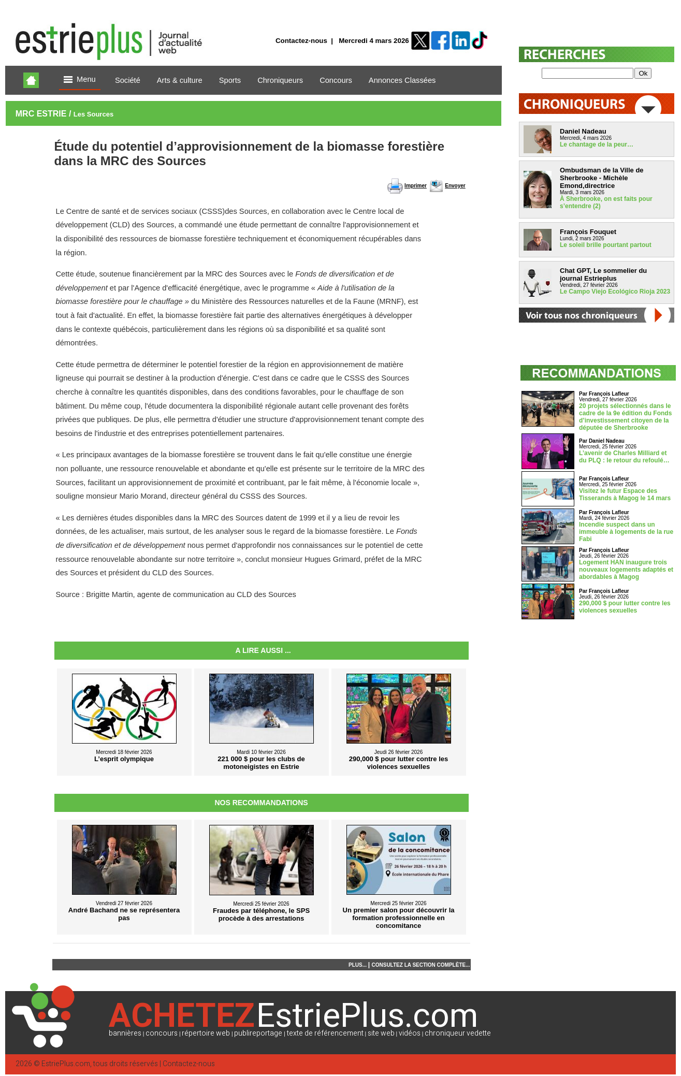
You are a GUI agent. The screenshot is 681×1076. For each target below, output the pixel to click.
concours (162, 1033)
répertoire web (206, 1033)
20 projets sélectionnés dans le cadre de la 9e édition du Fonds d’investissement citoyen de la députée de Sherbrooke (625, 416)
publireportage (258, 1033)
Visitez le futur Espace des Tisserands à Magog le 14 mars (625, 494)
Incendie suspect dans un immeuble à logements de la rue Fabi (626, 532)
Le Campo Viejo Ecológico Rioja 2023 (615, 291)
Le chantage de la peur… (596, 144)
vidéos (410, 1033)
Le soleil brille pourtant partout (605, 245)
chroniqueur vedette (458, 1033)
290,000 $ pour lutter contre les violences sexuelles (625, 607)
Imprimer (415, 185)
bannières (125, 1033)
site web (381, 1033)
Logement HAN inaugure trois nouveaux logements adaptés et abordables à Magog (626, 569)
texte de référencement (325, 1033)
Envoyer (455, 185)
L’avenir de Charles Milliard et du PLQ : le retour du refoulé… (624, 456)
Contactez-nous (301, 41)
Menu (80, 80)
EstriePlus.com (65, 1063)
